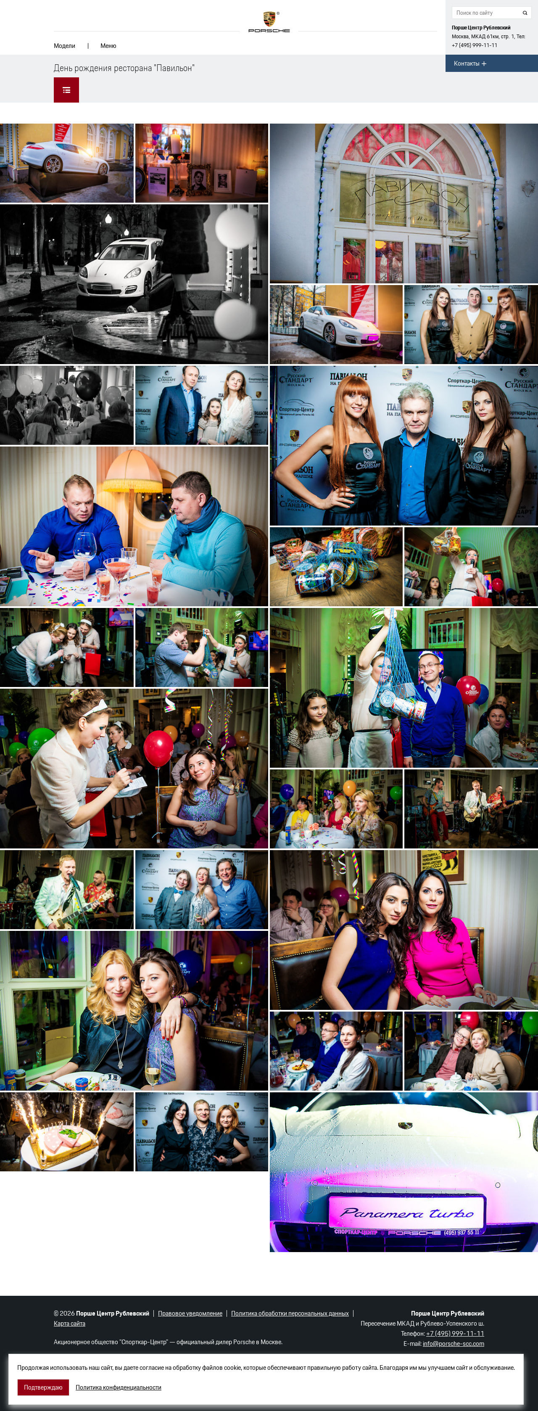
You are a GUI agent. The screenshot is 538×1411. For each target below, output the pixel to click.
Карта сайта (69, 1323)
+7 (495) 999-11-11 (474, 45)
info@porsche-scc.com (453, 1343)
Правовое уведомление (190, 1313)
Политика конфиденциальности (118, 1387)
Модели (64, 45)
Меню (108, 45)
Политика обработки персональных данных (290, 1313)
